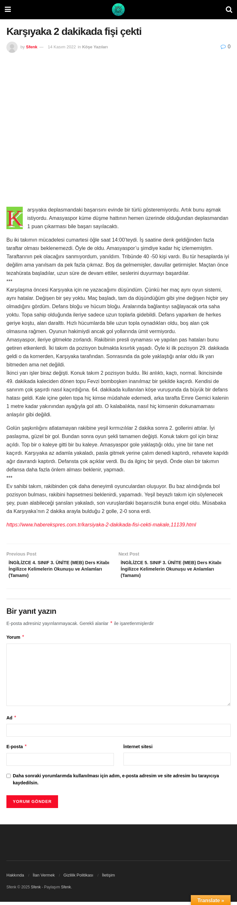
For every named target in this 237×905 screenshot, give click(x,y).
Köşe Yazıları (95, 46)
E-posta (16, 750)
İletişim (108, 878)
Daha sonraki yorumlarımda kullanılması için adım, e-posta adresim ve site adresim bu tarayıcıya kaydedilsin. (116, 782)
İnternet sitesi (138, 750)
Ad (11, 721)
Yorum (15, 640)
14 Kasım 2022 (62, 46)
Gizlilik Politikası (78, 878)
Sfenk (31, 46)
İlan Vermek (44, 878)
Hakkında (15, 878)
